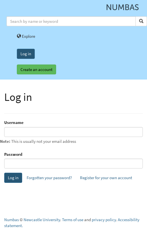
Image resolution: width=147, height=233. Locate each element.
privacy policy (104, 219)
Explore (26, 36)
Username (14, 122)
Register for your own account (106, 177)
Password (13, 154)
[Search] (141, 21)
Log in (25, 53)
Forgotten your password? (49, 177)
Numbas (11, 219)
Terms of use (72, 219)
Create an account (36, 69)
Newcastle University (42, 219)
